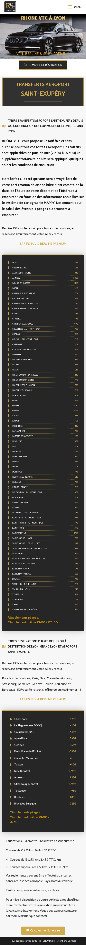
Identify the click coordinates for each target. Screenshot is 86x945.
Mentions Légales (66, 940)
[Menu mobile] (75, 6)
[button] (43, 65)
